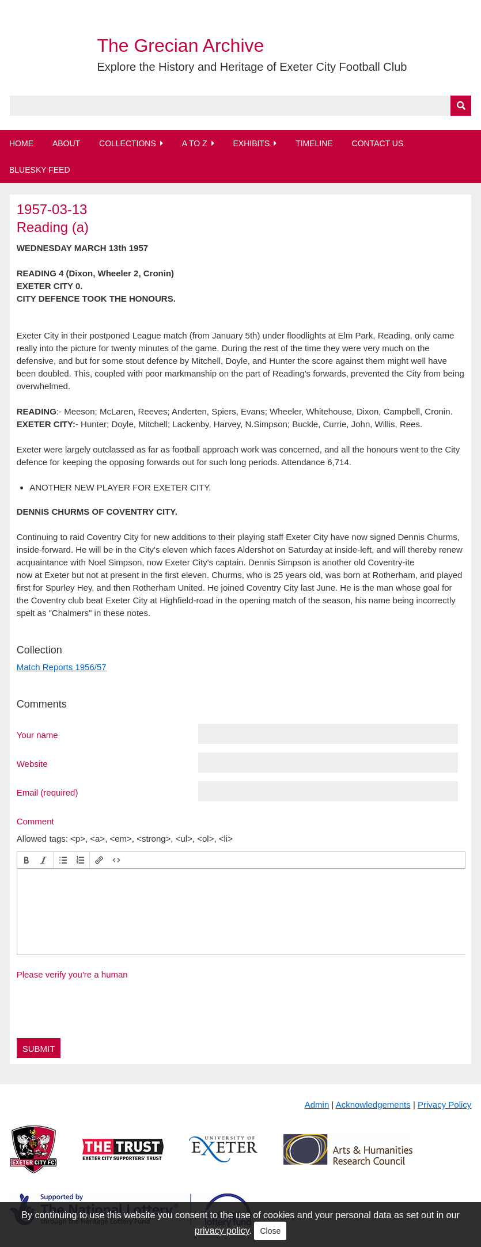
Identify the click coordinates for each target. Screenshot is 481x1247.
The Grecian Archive (180, 45)
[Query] (241, 106)
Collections (127, 143)
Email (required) (47, 792)
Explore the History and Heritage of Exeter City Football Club (252, 66)
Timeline (314, 143)
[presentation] (26, 860)
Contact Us (378, 143)
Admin (317, 1104)
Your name (37, 734)
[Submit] (460, 106)
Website (32, 763)
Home (21, 143)
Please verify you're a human (72, 974)
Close (270, 1230)
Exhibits (251, 143)
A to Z (194, 143)
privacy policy (222, 1230)
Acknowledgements (373, 1104)
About (66, 143)
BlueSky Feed (39, 169)
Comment (35, 821)
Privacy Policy (444, 1104)
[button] (26, 860)
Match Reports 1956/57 (62, 667)
